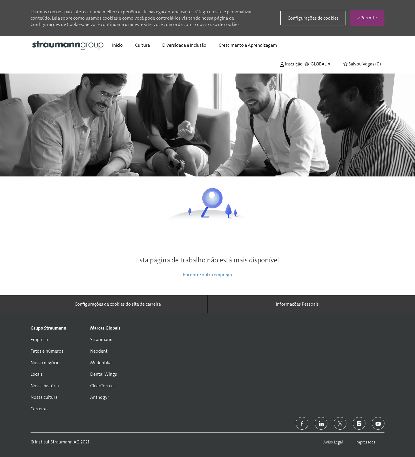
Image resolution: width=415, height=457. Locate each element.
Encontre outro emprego (207, 275)
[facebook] (302, 423)
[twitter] (340, 423)
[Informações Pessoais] (297, 304)
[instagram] (359, 423)
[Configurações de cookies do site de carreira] (118, 304)
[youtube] (378, 423)
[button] (291, 64)
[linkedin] (321, 423)
